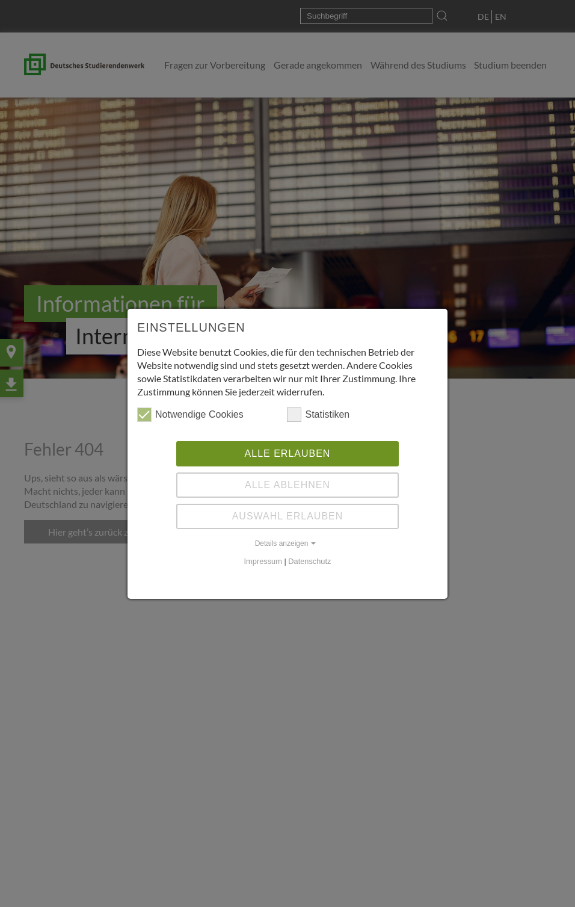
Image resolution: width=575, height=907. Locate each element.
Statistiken (318, 414)
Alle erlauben (288, 453)
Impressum (263, 561)
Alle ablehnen (287, 485)
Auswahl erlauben (287, 516)
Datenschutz (309, 561)
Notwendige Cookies (190, 414)
